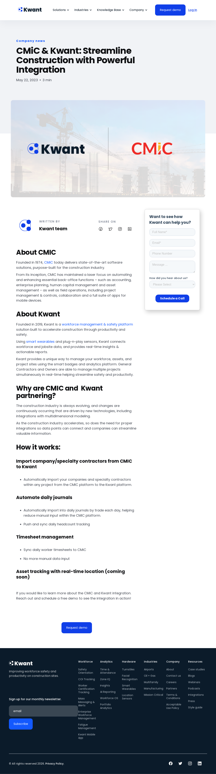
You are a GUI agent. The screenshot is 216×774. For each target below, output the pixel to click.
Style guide (195, 711)
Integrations (196, 698)
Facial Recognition (129, 681)
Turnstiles (128, 673)
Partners (171, 692)
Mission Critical (153, 698)
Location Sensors (127, 700)
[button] (60, 10)
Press (191, 704)
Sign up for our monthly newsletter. (35, 703)
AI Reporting (108, 695)
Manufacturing (153, 692)
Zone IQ (105, 682)
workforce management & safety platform (97, 328)
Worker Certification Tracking (86, 692)
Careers (171, 685)
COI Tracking (86, 682)
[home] (30, 7)
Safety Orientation (85, 674)
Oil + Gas (149, 679)
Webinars (194, 685)
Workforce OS (109, 701)
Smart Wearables (129, 690)
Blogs (191, 679)
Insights (105, 689)
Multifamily (151, 685)
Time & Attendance (108, 674)
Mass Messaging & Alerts (86, 706)
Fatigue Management (87, 730)
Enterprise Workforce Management (87, 719)
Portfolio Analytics (106, 710)
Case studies (196, 673)
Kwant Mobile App (86, 739)
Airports (149, 673)
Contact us (173, 679)
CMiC (48, 266)
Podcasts (194, 692)
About (170, 673)
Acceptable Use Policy (173, 710)
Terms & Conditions (173, 700)
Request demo (76, 628)
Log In (192, 10)
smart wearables (40, 345)
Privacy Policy (54, 763)
